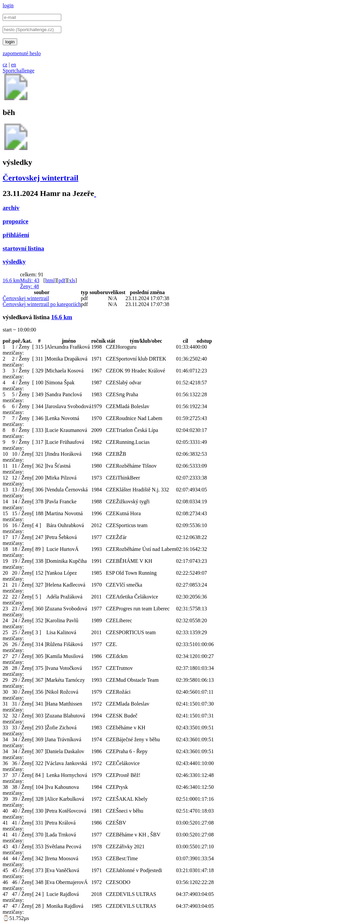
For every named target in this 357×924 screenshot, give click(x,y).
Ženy (29, 286)
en (13, 64)
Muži (29, 280)
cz (5, 64)
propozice (15, 221)
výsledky (14, 261)
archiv (11, 207)
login (8, 5)
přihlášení (16, 234)
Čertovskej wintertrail (40, 177)
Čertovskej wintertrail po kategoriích (42, 304)
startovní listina (23, 248)
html (50, 280)
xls (72, 280)
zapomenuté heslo (22, 53)
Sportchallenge (18, 70)
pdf (61, 280)
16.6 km (11, 280)
